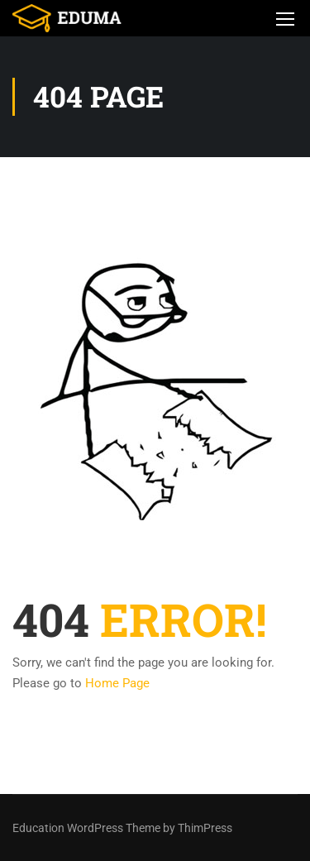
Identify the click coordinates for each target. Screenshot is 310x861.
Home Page (117, 683)
